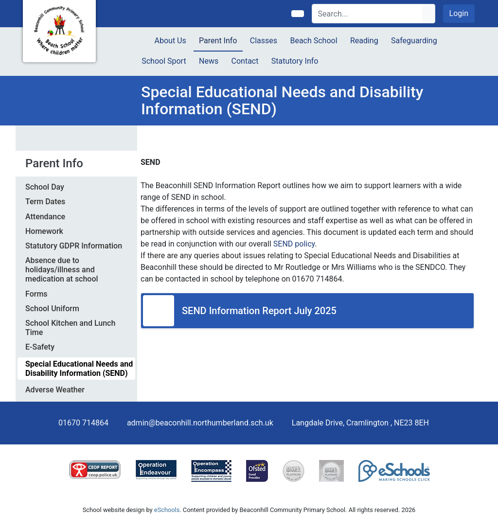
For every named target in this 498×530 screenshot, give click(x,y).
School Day (44, 187)
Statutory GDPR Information (73, 245)
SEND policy (294, 243)
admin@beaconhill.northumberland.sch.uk (200, 422)
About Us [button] (170, 40)
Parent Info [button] (218, 40)
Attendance (45, 216)
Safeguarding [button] (414, 40)
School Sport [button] (164, 61)
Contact (245, 61)
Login (458, 13)
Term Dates (45, 201)
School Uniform (52, 308)
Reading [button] (364, 40)
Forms (36, 294)
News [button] (208, 61)
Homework (44, 231)
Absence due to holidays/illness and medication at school (61, 269)
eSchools (166, 509)
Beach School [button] (313, 40)
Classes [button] (263, 40)
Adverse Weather (55, 389)
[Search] (367, 13)
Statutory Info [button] (295, 61)
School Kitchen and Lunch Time (70, 327)
